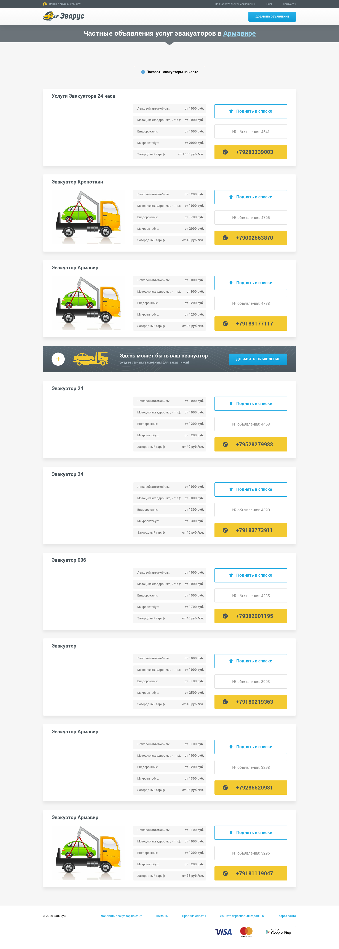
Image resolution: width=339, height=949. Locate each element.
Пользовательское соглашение (235, 4)
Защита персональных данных (242, 916)
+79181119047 (254, 873)
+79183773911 (254, 530)
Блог (269, 4)
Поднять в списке (254, 111)
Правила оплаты (194, 916)
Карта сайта (287, 916)
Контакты (289, 4)
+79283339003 (254, 151)
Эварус (60, 916)
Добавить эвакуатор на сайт (121, 916)
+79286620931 (254, 787)
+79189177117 (254, 323)
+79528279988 (254, 444)
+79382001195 (254, 615)
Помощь (162, 916)
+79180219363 (254, 701)
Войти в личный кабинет (65, 4)
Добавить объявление (272, 16)
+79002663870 (254, 237)
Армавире (239, 33)
